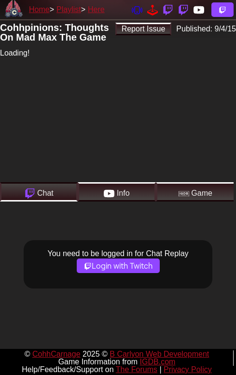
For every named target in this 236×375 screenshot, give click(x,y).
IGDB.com (158, 362)
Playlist (68, 9)
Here (96, 9)
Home (39, 9)
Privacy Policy (188, 369)
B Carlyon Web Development (159, 354)
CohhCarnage (56, 354)
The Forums (136, 369)
